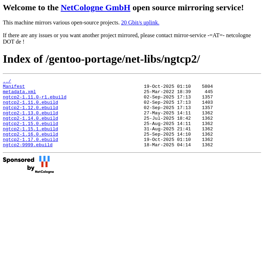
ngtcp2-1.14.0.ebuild (30, 126)
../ (7, 82)
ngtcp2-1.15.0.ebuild (30, 133)
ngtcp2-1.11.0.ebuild (30, 107)
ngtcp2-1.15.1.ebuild (30, 139)
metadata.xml (19, 94)
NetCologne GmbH (95, 7)
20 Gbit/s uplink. (140, 22)
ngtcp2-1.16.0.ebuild (30, 145)
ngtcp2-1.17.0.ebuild (30, 152)
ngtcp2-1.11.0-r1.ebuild (34, 101)
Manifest (14, 88)
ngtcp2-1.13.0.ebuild (30, 120)
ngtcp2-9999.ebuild (27, 158)
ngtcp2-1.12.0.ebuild (30, 113)
